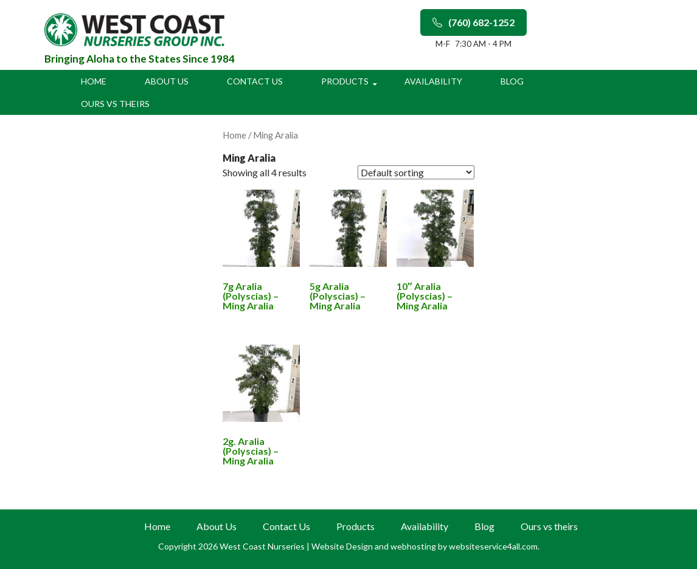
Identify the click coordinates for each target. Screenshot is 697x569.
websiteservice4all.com (493, 546)
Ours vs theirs (115, 103)
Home (93, 81)
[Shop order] (416, 172)
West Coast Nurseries (263, 546)
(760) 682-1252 (473, 22)
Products (345, 81)
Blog (512, 81)
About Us (167, 81)
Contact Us (255, 81)
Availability (433, 81)
